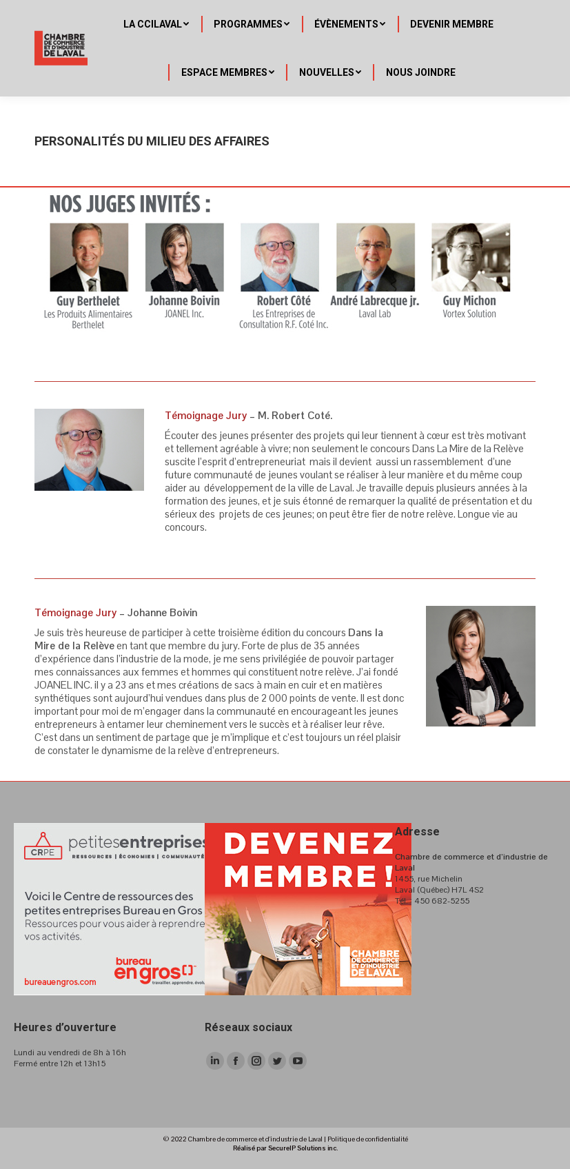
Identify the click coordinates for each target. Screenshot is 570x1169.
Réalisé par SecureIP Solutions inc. (285, 1147)
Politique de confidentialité (367, 1139)
